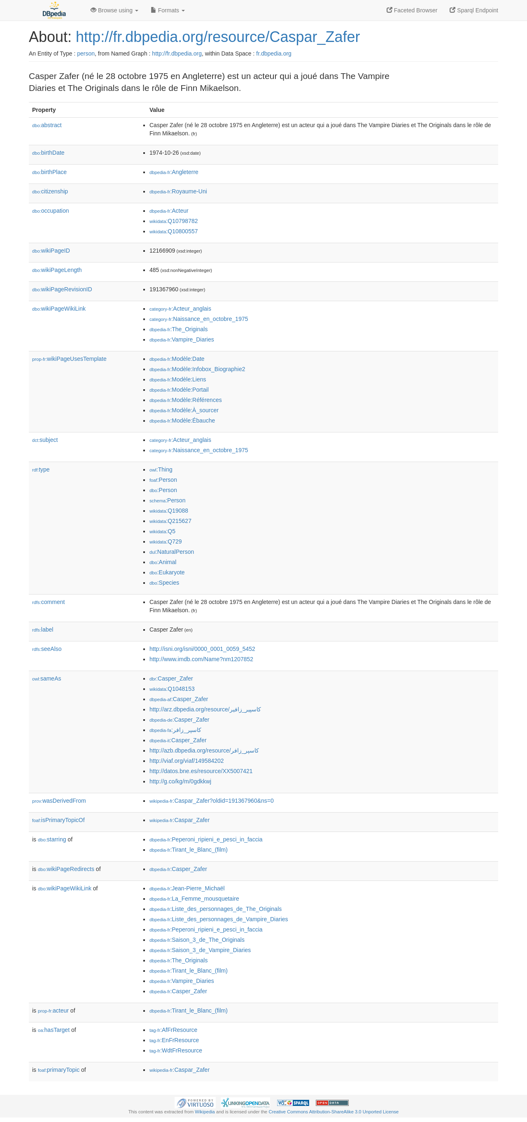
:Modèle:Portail (179, 389)
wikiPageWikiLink (59, 308)
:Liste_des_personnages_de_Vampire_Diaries (218, 919)
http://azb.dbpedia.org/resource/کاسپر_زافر (204, 750)
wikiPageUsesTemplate (69, 358)
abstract (47, 125)
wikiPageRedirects (66, 869)
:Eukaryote (167, 572)
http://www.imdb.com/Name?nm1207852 (201, 659)
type (41, 469)
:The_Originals (178, 329)
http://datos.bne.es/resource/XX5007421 (201, 771)
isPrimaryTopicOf (58, 820)
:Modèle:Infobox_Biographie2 (197, 369)
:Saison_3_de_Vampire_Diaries (200, 950)
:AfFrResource (173, 1030)
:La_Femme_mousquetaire (194, 898)
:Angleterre (173, 172)
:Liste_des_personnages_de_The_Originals (215, 909)
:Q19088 (168, 510)
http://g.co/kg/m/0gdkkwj (180, 781)
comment (48, 602)
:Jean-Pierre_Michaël (187, 888)
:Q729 (165, 541)
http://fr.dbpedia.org (177, 53)
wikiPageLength (57, 270)
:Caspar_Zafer (179, 820)
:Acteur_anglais (180, 308)
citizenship (50, 191)
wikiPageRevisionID (62, 289)
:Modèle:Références (185, 400)
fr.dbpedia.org (273, 53)
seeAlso (47, 649)
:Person (163, 479)
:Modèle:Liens (177, 379)
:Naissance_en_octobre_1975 (198, 319)
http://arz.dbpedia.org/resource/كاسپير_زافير (205, 709)
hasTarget (54, 1030)
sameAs (46, 678)
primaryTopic (58, 1069)
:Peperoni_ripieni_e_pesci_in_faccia (206, 839)
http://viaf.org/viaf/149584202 (186, 760)
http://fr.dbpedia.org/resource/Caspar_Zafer (218, 36)
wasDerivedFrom (59, 800)
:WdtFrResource (175, 1050)
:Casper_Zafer (171, 678)
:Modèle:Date (177, 358)
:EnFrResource (174, 1040)
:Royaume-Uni (178, 191)
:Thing (161, 469)
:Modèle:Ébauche (182, 420)
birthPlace (49, 172)
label (42, 629)
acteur (53, 1010)
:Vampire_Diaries (181, 339)
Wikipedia (205, 1111)
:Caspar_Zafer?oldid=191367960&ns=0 (211, 800)
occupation (50, 210)
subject (45, 440)
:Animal (162, 562)
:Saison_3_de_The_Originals (197, 939)
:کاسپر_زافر (175, 730)
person (86, 53)
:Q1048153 (172, 688)
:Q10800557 (173, 231)
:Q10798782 (173, 221)
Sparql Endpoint (474, 10)
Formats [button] (168, 10)
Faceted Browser (412, 10)
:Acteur (169, 210)
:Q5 (162, 531)
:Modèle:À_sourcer (184, 410)
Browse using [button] (114, 10)
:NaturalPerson (171, 551)
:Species (164, 582)
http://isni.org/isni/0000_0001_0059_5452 (202, 649)
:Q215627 (170, 521)
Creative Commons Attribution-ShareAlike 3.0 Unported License (333, 1111)
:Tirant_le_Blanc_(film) (188, 849)
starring (52, 839)
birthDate (48, 152)
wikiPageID (51, 250)
